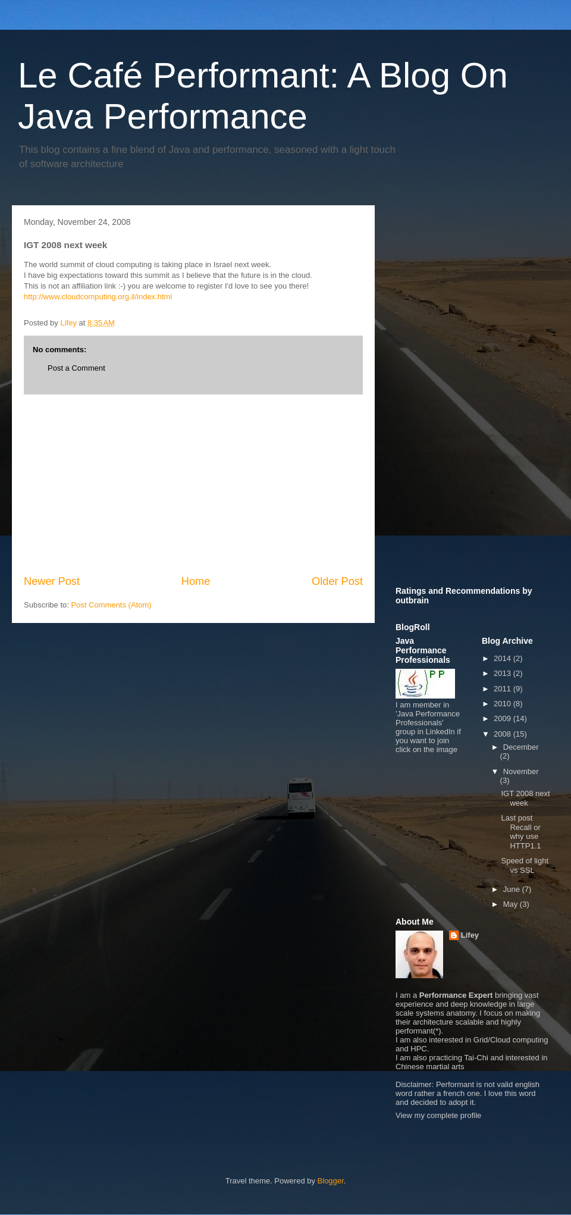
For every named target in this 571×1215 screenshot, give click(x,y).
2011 (503, 688)
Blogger (331, 1180)
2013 (503, 673)
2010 (503, 703)
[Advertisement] (193, 484)
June (512, 889)
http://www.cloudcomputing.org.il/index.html (98, 296)
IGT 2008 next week (525, 798)
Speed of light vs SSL (524, 865)
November (521, 771)
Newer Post (52, 581)
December (521, 747)
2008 (503, 733)
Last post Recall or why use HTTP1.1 (521, 831)
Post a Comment (76, 368)
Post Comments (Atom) (111, 604)
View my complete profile (438, 1115)
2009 (503, 718)
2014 (503, 658)
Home (196, 581)
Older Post (337, 581)
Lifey (470, 935)
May (511, 904)
